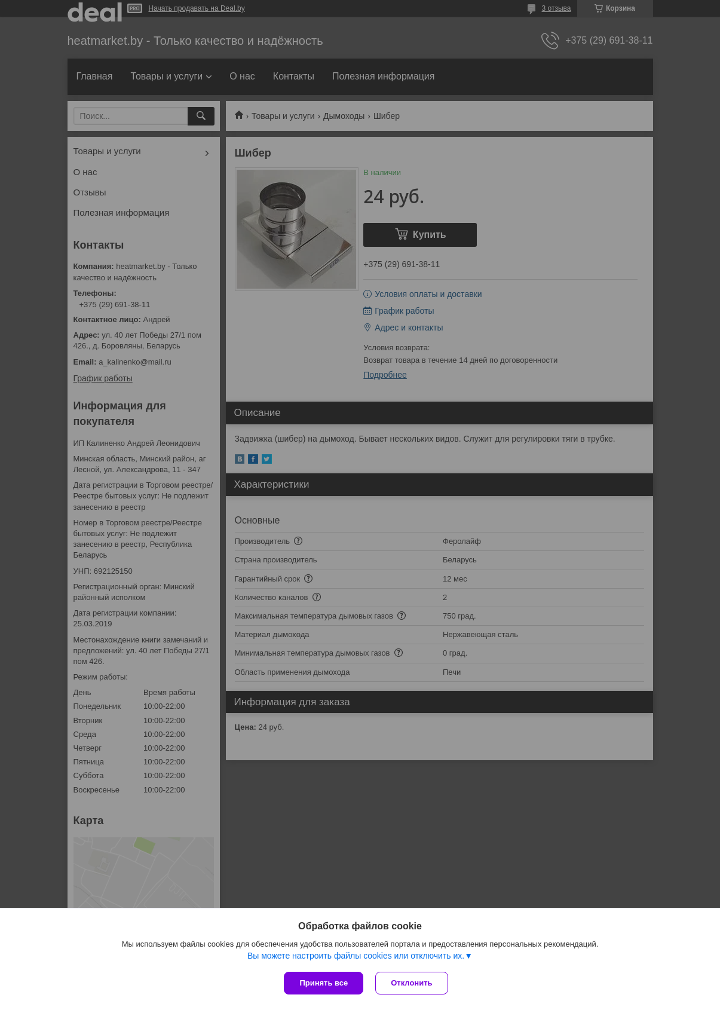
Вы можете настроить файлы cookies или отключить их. (355, 955)
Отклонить (411, 982)
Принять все (323, 982)
